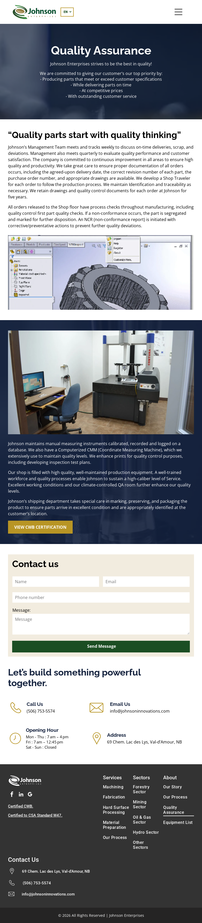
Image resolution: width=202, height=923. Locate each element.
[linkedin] (21, 795)
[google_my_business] (30, 795)
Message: (21, 610)
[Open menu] (178, 12)
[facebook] (12, 795)
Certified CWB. (20, 806)
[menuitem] (116, 787)
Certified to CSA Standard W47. (35, 815)
